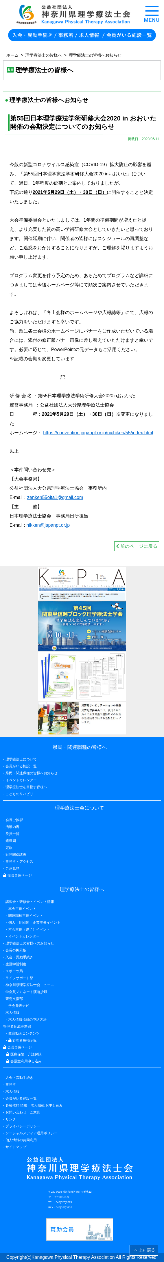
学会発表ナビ (18, 1006)
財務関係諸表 (15, 855)
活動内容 (12, 827)
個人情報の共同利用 (21, 1140)
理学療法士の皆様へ (43, 55)
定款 (8, 848)
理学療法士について (21, 759)
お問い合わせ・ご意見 (22, 1112)
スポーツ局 (14, 971)
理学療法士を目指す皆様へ (26, 787)
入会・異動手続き (19, 1078)
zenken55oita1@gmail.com (55, 497)
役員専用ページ (17, 875)
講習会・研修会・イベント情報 (29, 902)
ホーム (12, 55)
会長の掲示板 (15, 950)
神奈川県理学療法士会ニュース (29, 985)
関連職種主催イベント (25, 916)
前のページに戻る (136, 546)
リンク (10, 1119)
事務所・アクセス (19, 862)
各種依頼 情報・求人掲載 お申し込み (34, 1105)
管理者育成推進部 (17, 1027)
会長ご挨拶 (14, 820)
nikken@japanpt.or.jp (48, 525)
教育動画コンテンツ (24, 1033)
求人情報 (12, 1092)
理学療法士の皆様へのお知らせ (29, 943)
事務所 (10, 1085)
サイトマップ (15, 1147)
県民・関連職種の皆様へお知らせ (31, 773)
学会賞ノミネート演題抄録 (26, 992)
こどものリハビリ (19, 794)
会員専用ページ (17, 1047)
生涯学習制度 (15, 964)
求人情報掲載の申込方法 (27, 1020)
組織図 (10, 841)
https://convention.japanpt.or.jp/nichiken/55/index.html (98, 432)
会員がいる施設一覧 (21, 1098)
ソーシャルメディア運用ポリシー (31, 1133)
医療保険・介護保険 (23, 1054)
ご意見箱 (12, 868)
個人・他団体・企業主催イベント (34, 922)
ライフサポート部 (19, 978)
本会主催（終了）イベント (29, 929)
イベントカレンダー (21, 780)
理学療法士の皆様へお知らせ (95, 55)
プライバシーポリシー (22, 1126)
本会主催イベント (22, 909)
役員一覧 (12, 834)
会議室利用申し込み (23, 1061)
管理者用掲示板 (22, 1040)
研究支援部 (14, 999)
